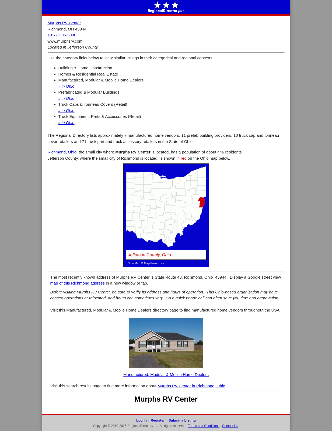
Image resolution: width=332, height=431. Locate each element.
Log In (141, 420)
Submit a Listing (182, 420)
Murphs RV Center (64, 22)
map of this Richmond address (77, 283)
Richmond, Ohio (62, 152)
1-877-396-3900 (62, 35)
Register (158, 420)
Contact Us (230, 426)
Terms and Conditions (203, 426)
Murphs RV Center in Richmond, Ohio (191, 386)
